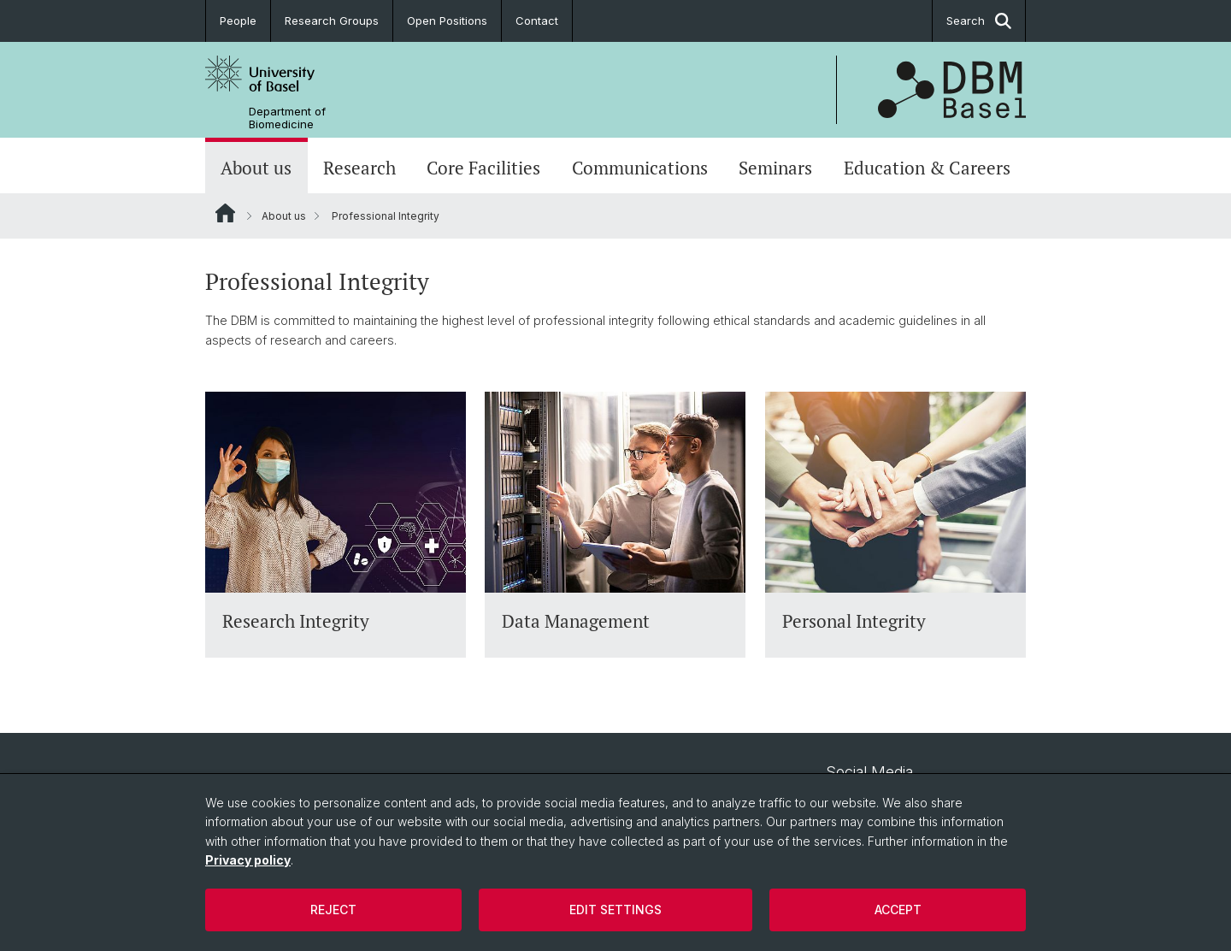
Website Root (225, 213)
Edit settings (615, 909)
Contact (536, 20)
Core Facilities (483, 168)
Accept (898, 909)
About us (256, 168)
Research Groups (332, 20)
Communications (640, 168)
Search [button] (978, 21)
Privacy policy (248, 860)
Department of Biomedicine (287, 118)
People (238, 20)
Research (359, 168)
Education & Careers (927, 168)
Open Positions (447, 20)
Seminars (775, 168)
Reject (333, 909)
